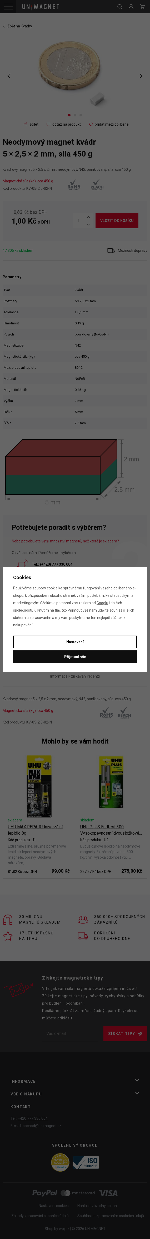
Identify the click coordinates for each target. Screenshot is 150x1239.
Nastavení (75, 642)
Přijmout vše (75, 657)
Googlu (102, 603)
